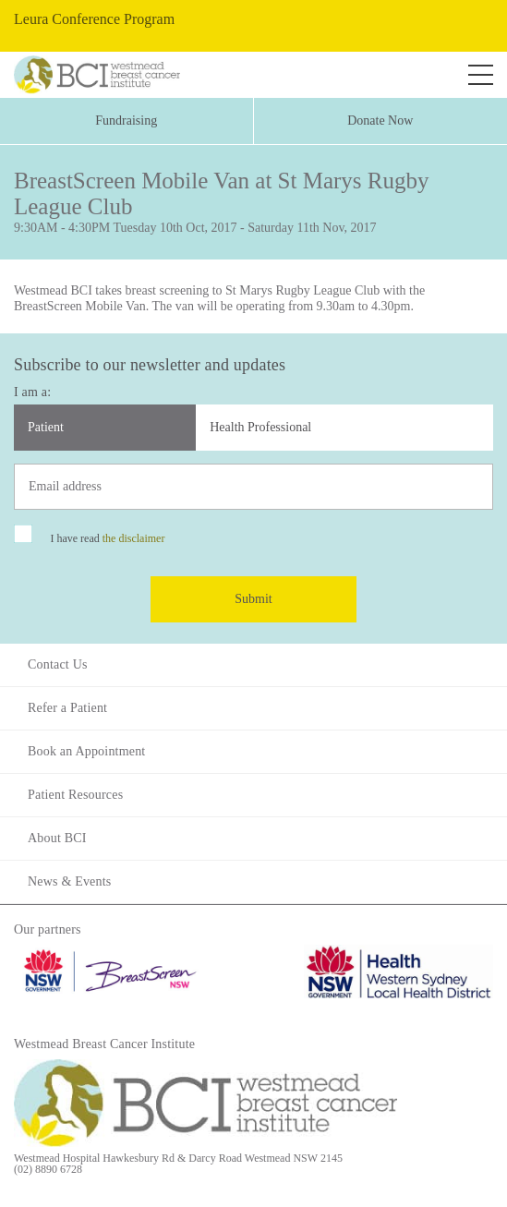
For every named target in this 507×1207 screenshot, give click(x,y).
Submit (253, 599)
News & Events (69, 881)
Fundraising (126, 120)
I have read (107, 538)
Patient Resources (75, 795)
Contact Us (58, 664)
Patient (46, 427)
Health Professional (260, 427)
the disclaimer (134, 538)
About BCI (57, 838)
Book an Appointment (86, 751)
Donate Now (380, 120)
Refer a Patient (67, 708)
